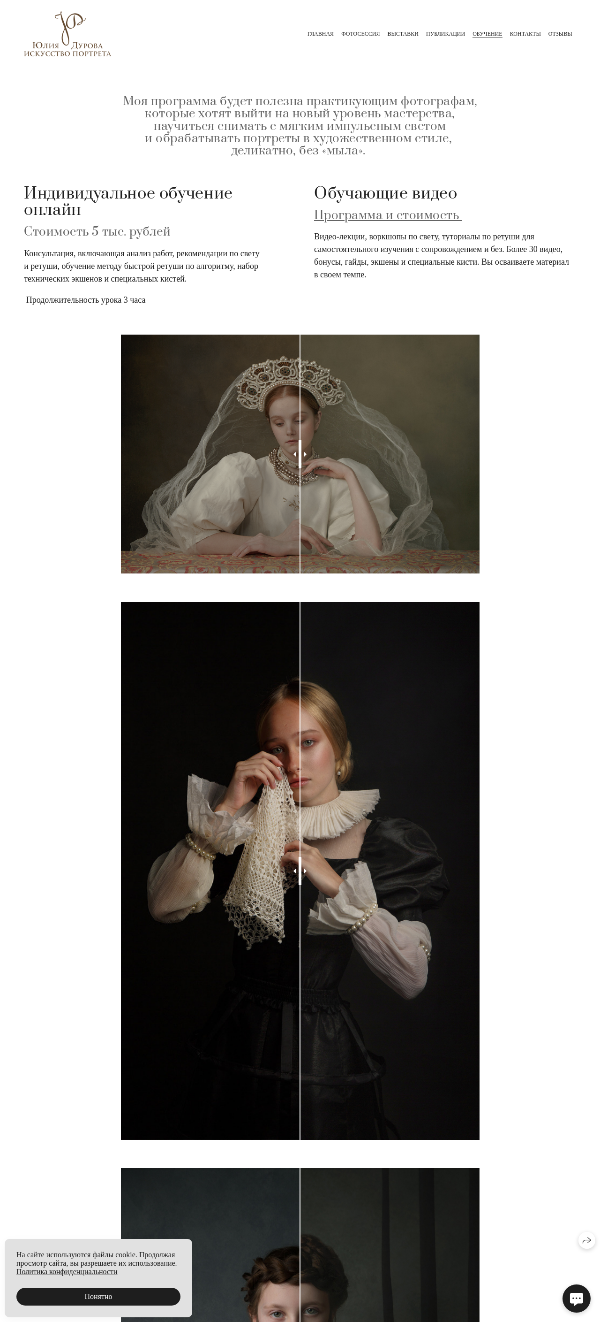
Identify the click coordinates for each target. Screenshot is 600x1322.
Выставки (403, 34)
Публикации (445, 34)
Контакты (525, 34)
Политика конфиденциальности (67, 1272)
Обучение (487, 34)
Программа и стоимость (388, 215)
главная (321, 34)
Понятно (98, 1296)
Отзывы (560, 34)
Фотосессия (360, 34)
